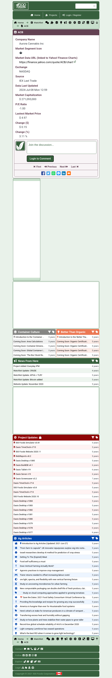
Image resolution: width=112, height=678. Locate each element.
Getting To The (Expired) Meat (33, 557)
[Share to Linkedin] (64, 173)
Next (62, 166)
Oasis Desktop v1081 (23, 514)
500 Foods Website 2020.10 (26, 496)
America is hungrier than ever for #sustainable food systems (47, 606)
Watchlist (38, 22)
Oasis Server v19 (23, 474)
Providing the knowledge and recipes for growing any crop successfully (52, 602)
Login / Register (73, 15)
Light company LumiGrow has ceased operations (42, 629)
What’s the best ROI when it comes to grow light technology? (47, 633)
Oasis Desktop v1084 (23, 501)
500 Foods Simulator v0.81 (28, 442)
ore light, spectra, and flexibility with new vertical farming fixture (48, 579)
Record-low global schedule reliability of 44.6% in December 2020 (49, 624)
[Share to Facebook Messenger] (58, 173)
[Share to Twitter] (48, 173)
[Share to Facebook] (43, 173)
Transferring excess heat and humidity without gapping (45, 615)
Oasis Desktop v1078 (23, 528)
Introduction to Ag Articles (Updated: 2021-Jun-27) (45, 543)
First (38, 166)
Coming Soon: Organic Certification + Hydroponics (80, 341)
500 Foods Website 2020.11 (28, 451)
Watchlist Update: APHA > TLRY (27, 375)
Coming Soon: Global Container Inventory (32, 350)
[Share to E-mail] (69, 173)
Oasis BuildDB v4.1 (24, 465)
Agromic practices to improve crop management (42, 570)
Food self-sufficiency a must (32, 561)
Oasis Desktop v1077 (23, 532)
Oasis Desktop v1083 (23, 505)
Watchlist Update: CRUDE (24, 370)
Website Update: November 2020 (28, 384)
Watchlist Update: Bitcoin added (28, 379)
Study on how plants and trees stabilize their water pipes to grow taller (51, 620)
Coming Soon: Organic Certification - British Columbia (81, 350)
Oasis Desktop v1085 (25, 460)
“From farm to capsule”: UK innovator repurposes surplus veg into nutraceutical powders (60, 548)
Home (37, 15)
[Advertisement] (26, 229)
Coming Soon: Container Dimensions (30, 346)
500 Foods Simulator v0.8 (25, 487)
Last (73, 166)
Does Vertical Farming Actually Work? (37, 566)
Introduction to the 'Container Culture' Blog (35, 337)
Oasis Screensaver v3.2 (26, 478)
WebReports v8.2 (23, 456)
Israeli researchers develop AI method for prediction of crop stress (50, 552)
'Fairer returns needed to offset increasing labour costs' (45, 575)
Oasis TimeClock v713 (23, 492)
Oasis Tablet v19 (23, 469)
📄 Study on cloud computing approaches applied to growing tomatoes (52, 593)
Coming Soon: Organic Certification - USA (75, 346)
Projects (53, 15)
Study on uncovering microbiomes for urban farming (43, 584)
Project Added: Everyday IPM (26, 366)
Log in (40, 158)
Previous (52, 166)
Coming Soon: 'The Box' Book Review (30, 355)
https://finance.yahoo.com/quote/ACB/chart (47, 62)
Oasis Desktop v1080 (23, 519)
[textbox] (62, 147)
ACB (26, 26)
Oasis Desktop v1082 (23, 510)
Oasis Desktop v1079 (23, 523)
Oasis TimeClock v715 (26, 447)
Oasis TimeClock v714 (23, 483)
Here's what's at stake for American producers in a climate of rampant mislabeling (57, 611)
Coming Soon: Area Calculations (28, 341)
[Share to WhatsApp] (53, 173)
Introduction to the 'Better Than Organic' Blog (79, 337)
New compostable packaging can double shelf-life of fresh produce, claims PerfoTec (58, 588)
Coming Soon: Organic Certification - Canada (77, 355)
